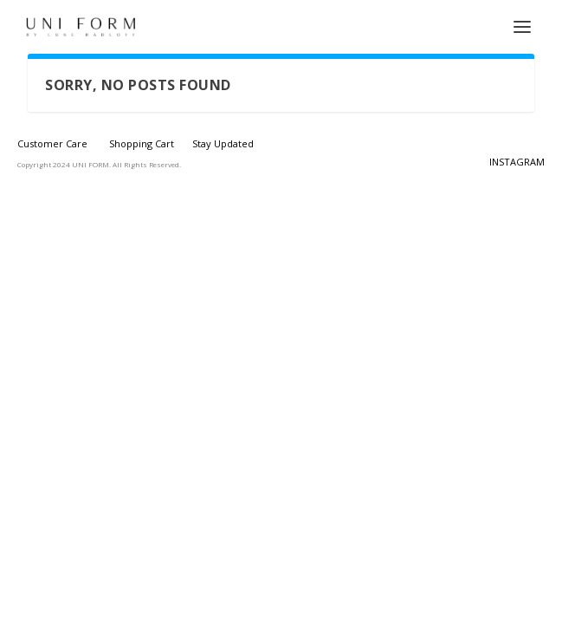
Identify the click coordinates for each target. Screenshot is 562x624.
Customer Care (52, 143)
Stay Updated (223, 143)
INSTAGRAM (517, 161)
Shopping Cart (141, 143)
